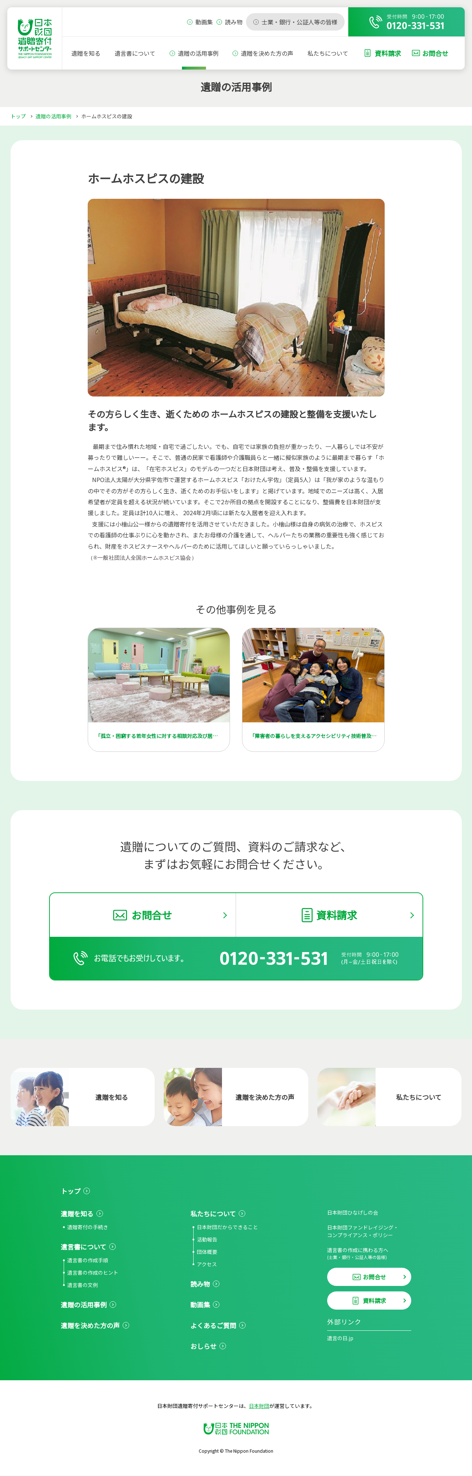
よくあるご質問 (213, 1325)
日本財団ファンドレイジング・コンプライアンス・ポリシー (362, 1231)
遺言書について (135, 53)
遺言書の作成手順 (87, 1260)
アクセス (207, 1264)
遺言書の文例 (82, 1284)
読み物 (200, 1283)
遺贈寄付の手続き (87, 1227)
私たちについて (328, 53)
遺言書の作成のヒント (92, 1272)
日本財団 (259, 1405)
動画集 (200, 1304)
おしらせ (203, 1346)
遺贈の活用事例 (198, 53)
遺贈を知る (85, 53)
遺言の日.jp (340, 1338)
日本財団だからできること (227, 1227)
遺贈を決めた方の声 (267, 53)
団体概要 (207, 1251)
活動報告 (207, 1239)
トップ (18, 116)
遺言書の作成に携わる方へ (369, 1253)
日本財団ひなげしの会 (352, 1212)
